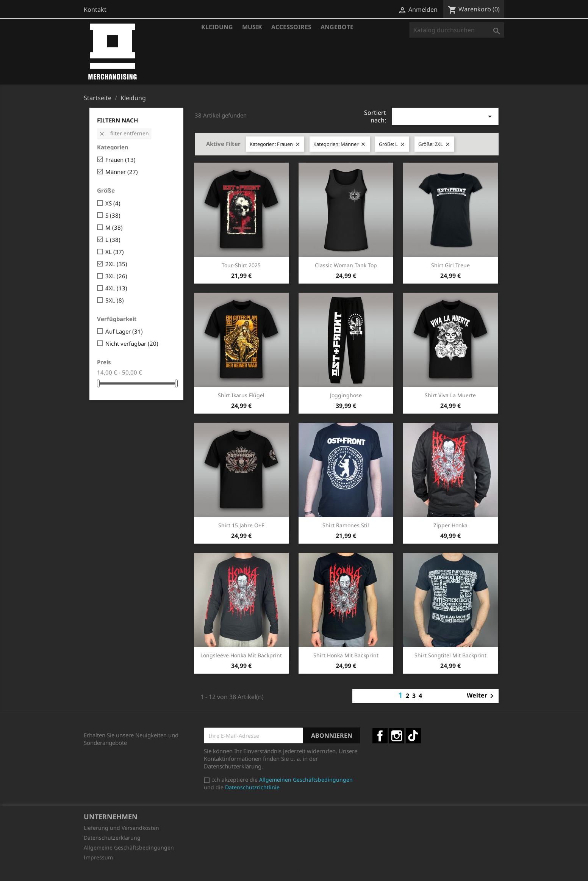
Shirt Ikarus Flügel (241, 395)
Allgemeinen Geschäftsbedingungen (306, 779)
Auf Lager (124, 331)
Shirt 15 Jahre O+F (241, 525)
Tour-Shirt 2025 (241, 265)
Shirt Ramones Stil (345, 525)
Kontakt (95, 9)
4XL (116, 288)
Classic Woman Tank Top (346, 265)
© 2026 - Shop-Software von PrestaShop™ (294, 871)
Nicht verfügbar (131, 343)
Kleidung (217, 27)
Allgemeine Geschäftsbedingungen (129, 847)
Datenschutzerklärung (112, 837)
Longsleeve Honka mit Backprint (241, 655)
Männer (121, 172)
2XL (116, 264)
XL (114, 252)
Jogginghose (346, 395)
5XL (114, 300)
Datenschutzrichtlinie (252, 787)
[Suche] (456, 30)
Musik (252, 27)
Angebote (337, 27)
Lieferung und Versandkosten (121, 827)
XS (112, 203)
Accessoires (291, 27)
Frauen (120, 159)
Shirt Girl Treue (450, 265)
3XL (116, 276)
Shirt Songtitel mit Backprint (450, 655)
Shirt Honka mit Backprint (345, 655)
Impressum (98, 857)
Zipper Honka (450, 525)
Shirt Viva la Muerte (450, 395)
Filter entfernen (124, 133)
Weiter (481, 696)
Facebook (380, 735)
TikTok (413, 735)
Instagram (396, 735)
